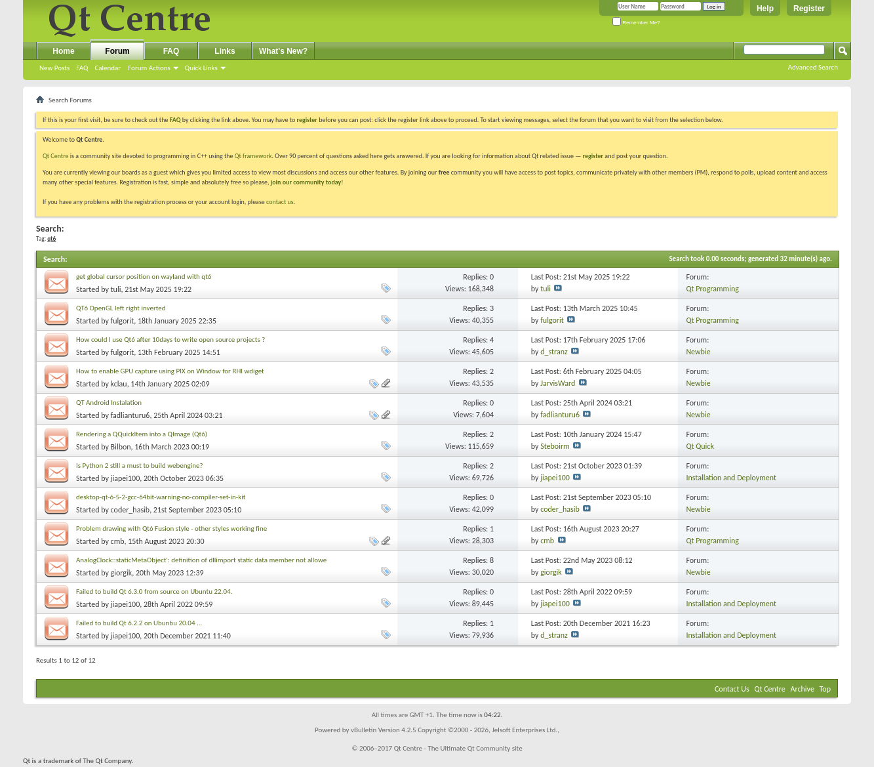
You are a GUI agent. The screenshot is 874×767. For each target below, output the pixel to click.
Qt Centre (56, 156)
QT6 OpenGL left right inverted (121, 308)
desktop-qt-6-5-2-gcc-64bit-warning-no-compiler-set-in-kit (160, 497)
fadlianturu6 (130, 415)
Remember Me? (636, 23)
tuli (116, 289)
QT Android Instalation (109, 402)
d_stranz (554, 351)
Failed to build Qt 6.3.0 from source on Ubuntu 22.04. (154, 591)
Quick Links (201, 68)
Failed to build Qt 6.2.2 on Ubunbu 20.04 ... (139, 623)
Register (809, 8)
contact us (280, 201)
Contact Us (732, 689)
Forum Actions (149, 68)
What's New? (283, 51)
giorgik (121, 572)
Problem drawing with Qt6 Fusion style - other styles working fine (171, 528)
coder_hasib (130, 509)
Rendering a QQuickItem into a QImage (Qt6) (141, 434)
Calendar (107, 68)
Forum (117, 51)
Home (63, 51)
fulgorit (122, 320)
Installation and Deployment (731, 477)
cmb (118, 541)
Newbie (698, 351)
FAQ (82, 68)
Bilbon (121, 446)
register (593, 156)
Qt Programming (712, 288)
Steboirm (555, 446)
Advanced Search (813, 67)
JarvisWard (557, 383)
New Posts (54, 68)
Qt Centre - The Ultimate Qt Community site (458, 748)
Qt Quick (699, 446)
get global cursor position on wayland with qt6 (143, 276)
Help (765, 8)
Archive (802, 689)
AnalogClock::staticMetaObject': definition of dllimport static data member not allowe (201, 560)
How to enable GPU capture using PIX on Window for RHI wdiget (170, 371)
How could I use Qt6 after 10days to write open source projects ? (170, 339)
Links (224, 51)
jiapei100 (125, 478)
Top (825, 689)
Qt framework (253, 156)
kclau (119, 383)
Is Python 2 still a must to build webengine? (139, 465)
